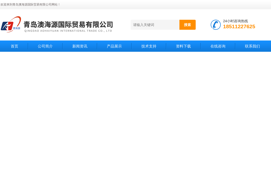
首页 (14, 46)
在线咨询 (217, 46)
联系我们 (252, 46)
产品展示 (114, 46)
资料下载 (183, 46)
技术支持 (148, 46)
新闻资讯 (79, 46)
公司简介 (45, 46)
